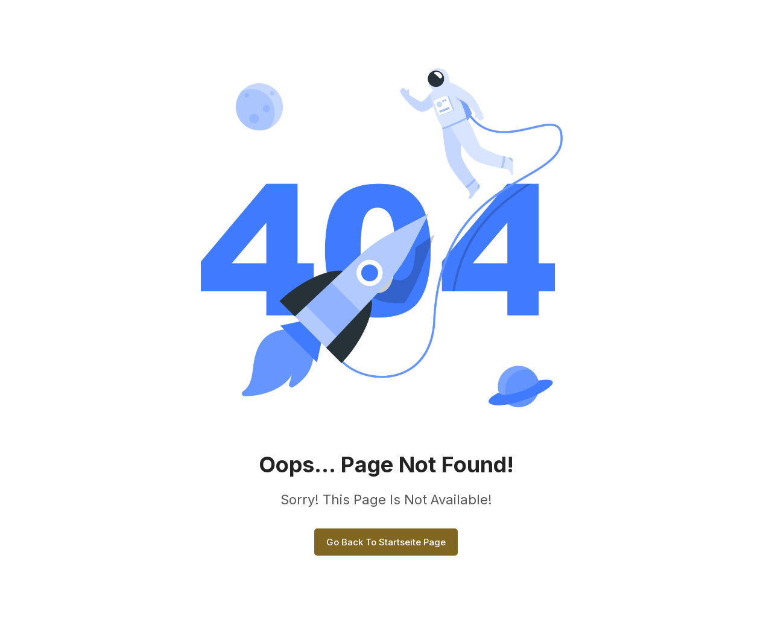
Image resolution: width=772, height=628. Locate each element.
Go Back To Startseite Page (386, 542)
